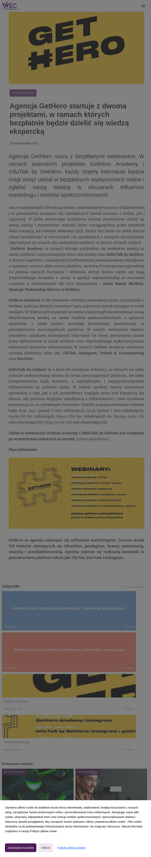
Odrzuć (45, 847)
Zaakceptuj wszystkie (21, 847)
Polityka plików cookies (71, 847)
